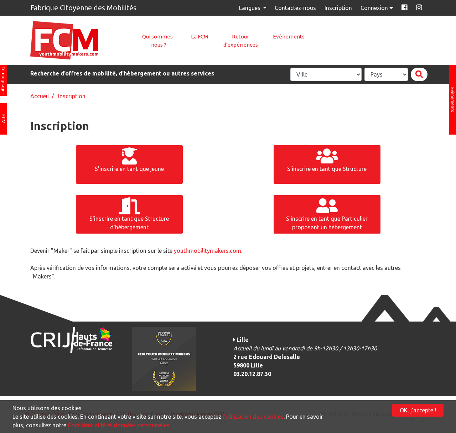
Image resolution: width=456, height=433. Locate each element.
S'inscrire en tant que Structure (327, 159)
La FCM (199, 36)
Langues (250, 8)
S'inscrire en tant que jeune (129, 159)
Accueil (39, 96)
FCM (3, 119)
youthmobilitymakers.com (207, 250)
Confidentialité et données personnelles (119, 425)
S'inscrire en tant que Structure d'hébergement (129, 213)
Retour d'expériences (240, 40)
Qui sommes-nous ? (158, 40)
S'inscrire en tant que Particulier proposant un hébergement (327, 213)
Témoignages (3, 80)
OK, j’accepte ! (418, 410)
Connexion (377, 8)
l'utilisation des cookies (253, 416)
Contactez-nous (295, 8)
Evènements (289, 36)
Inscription (338, 8)
